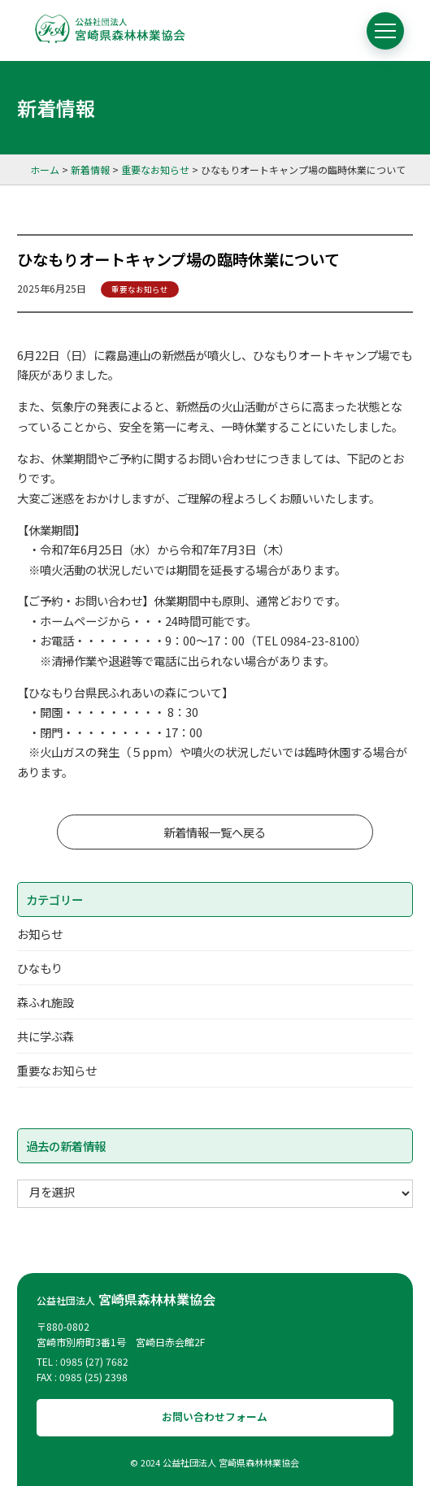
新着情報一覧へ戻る (214, 832)
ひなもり (40, 967)
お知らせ (40, 933)
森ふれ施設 (45, 1001)
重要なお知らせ (139, 289)
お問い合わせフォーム (214, 1416)
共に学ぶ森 (45, 1036)
